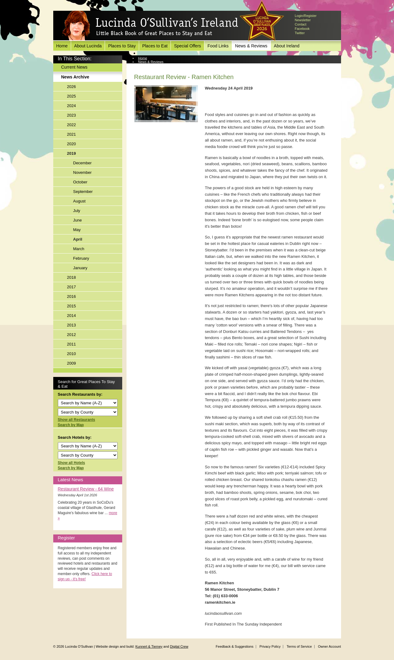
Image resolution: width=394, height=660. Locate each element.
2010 (71, 353)
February (81, 258)
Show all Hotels (71, 463)
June (77, 220)
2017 (71, 287)
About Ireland (287, 45)
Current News (74, 67)
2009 (71, 363)
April (77, 239)
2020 (71, 144)
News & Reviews (251, 45)
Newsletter (303, 20)
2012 (71, 334)
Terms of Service (299, 646)
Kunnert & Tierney (149, 646)
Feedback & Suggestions (234, 646)
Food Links (217, 45)
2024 (71, 105)
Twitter (300, 33)
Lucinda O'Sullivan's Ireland (150, 26)
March (78, 248)
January (80, 268)
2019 (71, 153)
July (76, 210)
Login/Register (306, 16)
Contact (301, 24)
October (80, 182)
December (82, 163)
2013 (71, 325)
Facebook (302, 28)
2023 (71, 115)
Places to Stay (122, 45)
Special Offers (187, 45)
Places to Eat (155, 45)
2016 (71, 296)
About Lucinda (88, 45)
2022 (71, 124)
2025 (71, 96)
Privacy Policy (269, 646)
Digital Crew (179, 646)
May (77, 229)
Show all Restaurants (76, 420)
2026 (71, 86)
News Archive (75, 76)
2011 (71, 344)
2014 (71, 315)
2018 (71, 277)
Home (62, 45)
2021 (71, 134)
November (82, 172)
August (79, 201)
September (83, 191)
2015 (71, 306)
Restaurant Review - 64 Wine (86, 488)
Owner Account (329, 646)
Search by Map (71, 425)
